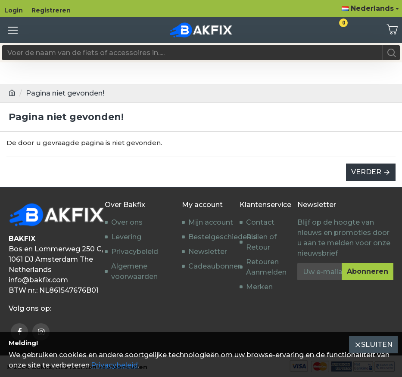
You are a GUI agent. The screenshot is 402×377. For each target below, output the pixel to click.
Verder (366, 172)
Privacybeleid (114, 365)
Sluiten (377, 344)
